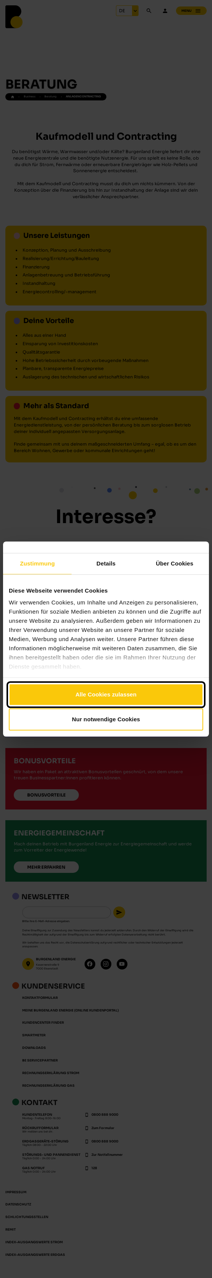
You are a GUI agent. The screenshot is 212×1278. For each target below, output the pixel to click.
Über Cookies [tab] (174, 563)
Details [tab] (106, 563)
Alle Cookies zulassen (106, 694)
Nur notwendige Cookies (106, 719)
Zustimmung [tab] (37, 563)
